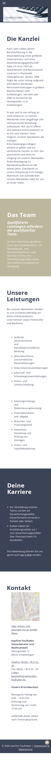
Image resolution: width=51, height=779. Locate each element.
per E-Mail (26, 554)
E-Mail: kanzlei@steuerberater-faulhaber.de (24, 676)
